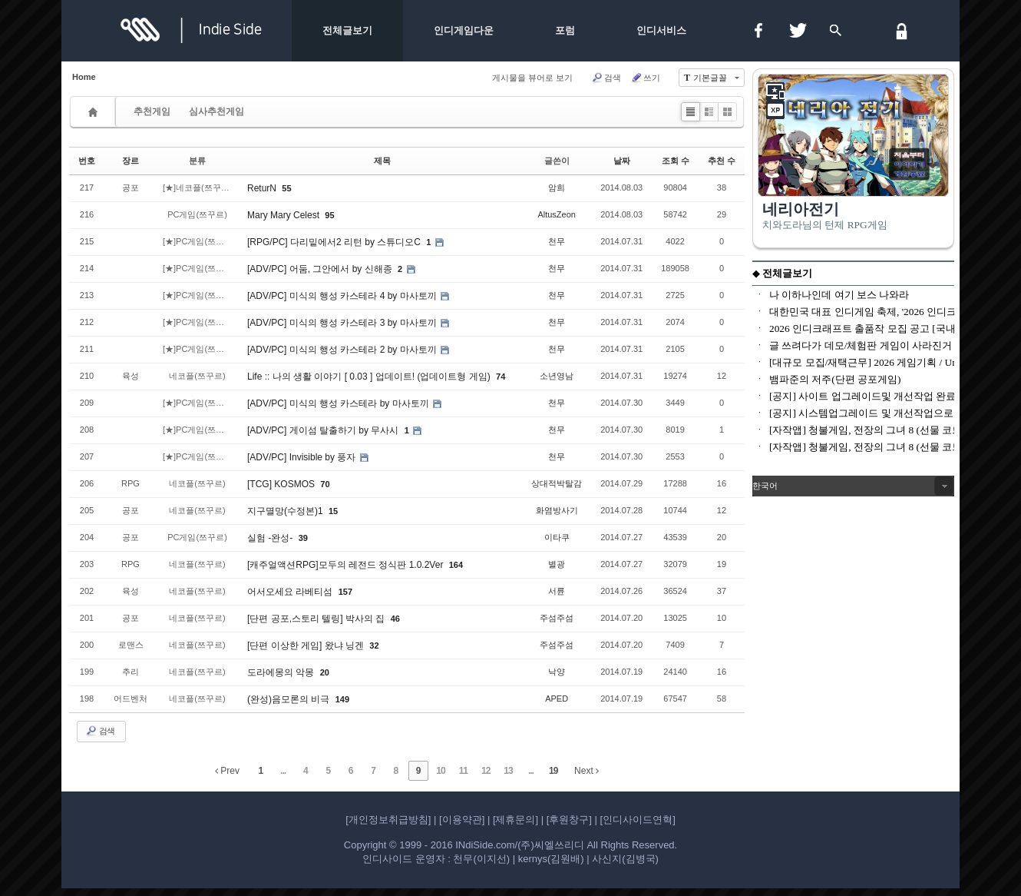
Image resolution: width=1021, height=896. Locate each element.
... (283, 770)
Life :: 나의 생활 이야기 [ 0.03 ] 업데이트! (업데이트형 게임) (370, 376)
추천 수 (721, 160)
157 (345, 591)
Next (586, 770)
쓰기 (645, 77)
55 (286, 188)
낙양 (556, 671)
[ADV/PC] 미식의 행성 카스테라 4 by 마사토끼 (343, 295)
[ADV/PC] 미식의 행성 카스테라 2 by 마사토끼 (343, 349)
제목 (382, 160)
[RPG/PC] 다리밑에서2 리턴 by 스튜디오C (335, 242)
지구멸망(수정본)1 (286, 511)
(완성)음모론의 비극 (289, 699)
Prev (227, 770)
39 (303, 538)
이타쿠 (557, 537)
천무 (556, 241)
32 (373, 645)
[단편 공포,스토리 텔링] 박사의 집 (317, 618)
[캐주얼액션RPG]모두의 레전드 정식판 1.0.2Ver (346, 564)
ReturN (263, 188)
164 (456, 564)
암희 (556, 187)
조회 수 (675, 160)
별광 (556, 564)
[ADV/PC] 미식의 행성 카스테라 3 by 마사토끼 (343, 322)
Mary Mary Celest (284, 215)
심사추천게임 (216, 111)
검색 (606, 77)
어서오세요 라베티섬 (291, 591)
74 (500, 376)
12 (485, 770)
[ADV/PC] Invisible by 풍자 (303, 457)
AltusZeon (556, 214)
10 (440, 770)
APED (556, 698)
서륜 (556, 591)
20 (324, 672)
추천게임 (152, 111)
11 (463, 770)
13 (508, 770)
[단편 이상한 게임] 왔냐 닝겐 (306, 645)
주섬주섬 (556, 617)
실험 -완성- (271, 538)
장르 (130, 160)
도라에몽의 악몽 (282, 672)
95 (329, 215)
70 (324, 484)
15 (333, 511)
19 (553, 770)
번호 (86, 160)
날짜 (621, 160)
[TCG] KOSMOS (282, 484)
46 (395, 618)
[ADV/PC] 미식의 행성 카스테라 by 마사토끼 (339, 403)
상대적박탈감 (556, 483)
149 (342, 699)
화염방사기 (557, 510)
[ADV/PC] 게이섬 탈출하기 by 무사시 (324, 430)
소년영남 (556, 375)
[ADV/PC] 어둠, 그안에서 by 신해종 (321, 269)
